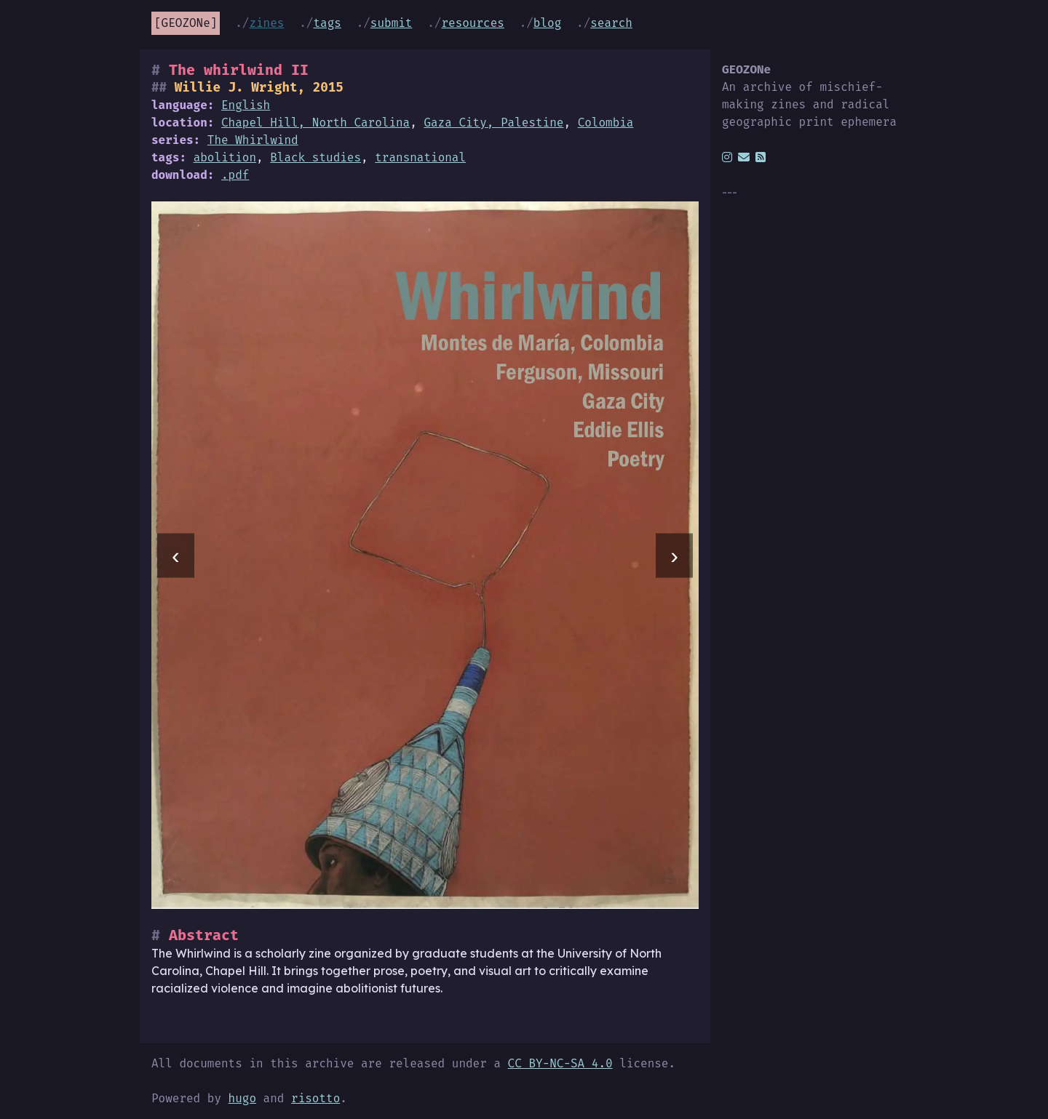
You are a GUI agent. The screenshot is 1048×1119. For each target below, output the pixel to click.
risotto (315, 1098)
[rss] (760, 157)
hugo (242, 1098)
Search (611, 23)
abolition (225, 157)
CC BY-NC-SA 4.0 (560, 1063)
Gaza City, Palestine (493, 122)
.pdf (235, 175)
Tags (327, 23)
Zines (266, 23)
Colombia (606, 122)
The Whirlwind (252, 140)
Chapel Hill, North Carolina (315, 122)
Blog (547, 23)
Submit (391, 23)
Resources (472, 23)
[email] (744, 157)
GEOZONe (186, 23)
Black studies (315, 157)
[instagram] (727, 157)
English (245, 105)
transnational (420, 157)
